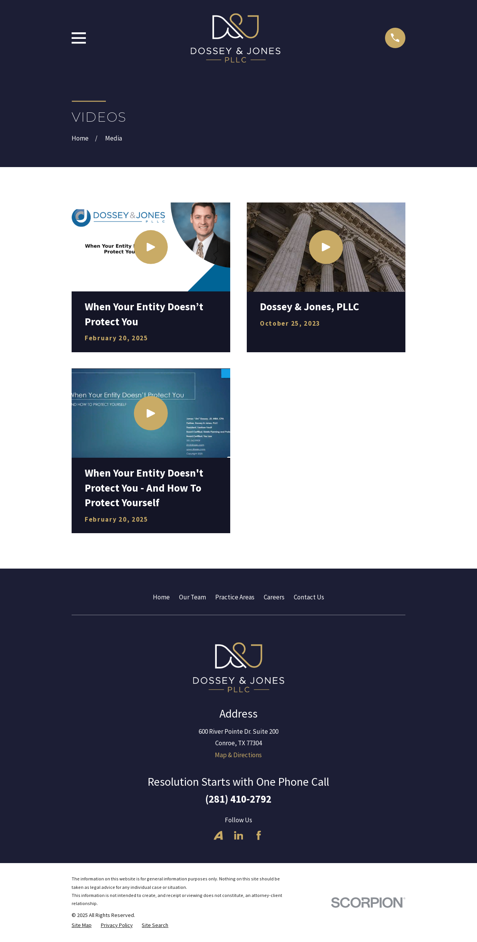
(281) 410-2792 (238, 798)
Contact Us (309, 597)
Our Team (192, 597)
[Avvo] (218, 835)
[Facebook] (258, 835)
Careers (274, 597)
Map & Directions (238, 755)
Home (161, 597)
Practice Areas (234, 597)
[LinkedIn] (238, 835)
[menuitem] (82, 925)
